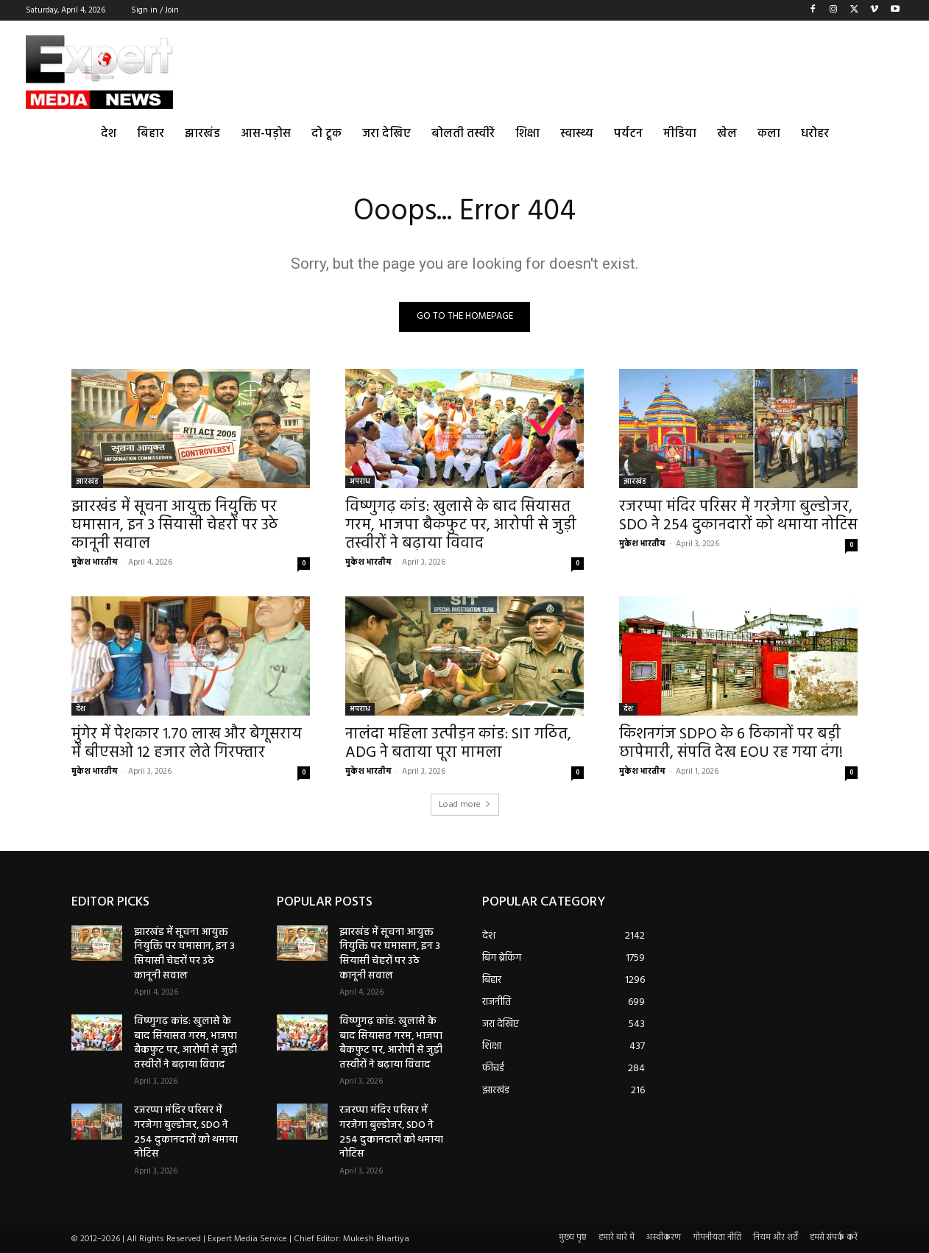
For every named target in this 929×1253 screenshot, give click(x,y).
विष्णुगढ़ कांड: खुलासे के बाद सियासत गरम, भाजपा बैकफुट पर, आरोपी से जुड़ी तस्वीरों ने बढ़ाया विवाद (460, 525)
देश (80, 709)
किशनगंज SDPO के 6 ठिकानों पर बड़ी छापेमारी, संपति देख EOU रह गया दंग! (731, 743)
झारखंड (87, 481)
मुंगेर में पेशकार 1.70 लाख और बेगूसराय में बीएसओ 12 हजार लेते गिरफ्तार (186, 743)
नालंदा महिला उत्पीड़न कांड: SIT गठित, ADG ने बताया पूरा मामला (458, 743)
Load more (465, 804)
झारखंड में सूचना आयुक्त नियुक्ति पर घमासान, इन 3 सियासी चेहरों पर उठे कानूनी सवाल (174, 525)
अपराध (360, 481)
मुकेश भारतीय (94, 562)
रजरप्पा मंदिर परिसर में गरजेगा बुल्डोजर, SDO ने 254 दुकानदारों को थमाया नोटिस (738, 516)
